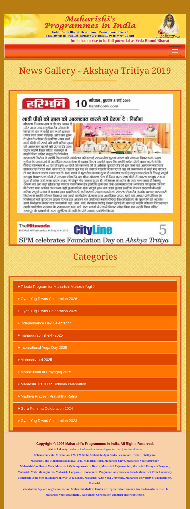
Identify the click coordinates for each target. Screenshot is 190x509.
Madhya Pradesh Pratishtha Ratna (47, 396)
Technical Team (132, 449)
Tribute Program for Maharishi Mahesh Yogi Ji (57, 286)
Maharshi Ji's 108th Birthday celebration (52, 383)
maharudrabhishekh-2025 (40, 335)
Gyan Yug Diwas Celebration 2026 (47, 298)
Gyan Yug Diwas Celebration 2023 (47, 420)
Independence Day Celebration (45, 323)
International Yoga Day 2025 (42, 347)
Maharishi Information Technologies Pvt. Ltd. (95, 449)
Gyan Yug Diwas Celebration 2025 (47, 310)
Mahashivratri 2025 (35, 359)
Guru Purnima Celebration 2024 (45, 408)
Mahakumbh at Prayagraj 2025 (44, 371)
